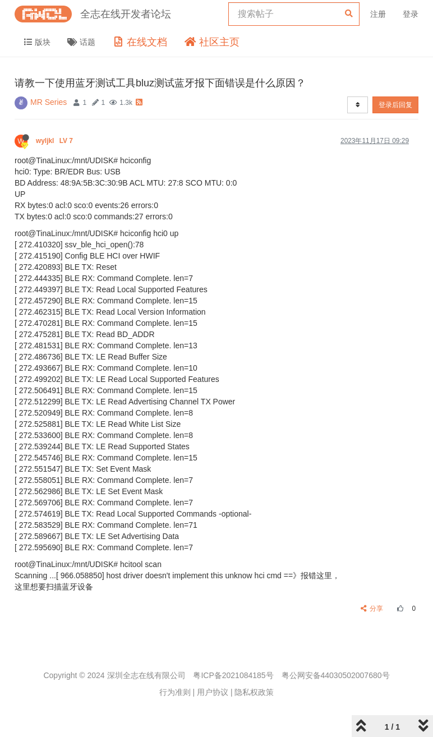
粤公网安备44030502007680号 (336, 675)
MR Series (48, 102)
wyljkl (55, 141)
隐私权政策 (254, 692)
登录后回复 (395, 105)
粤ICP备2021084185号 (233, 675)
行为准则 (175, 692)
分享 (372, 608)
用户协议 (212, 692)
